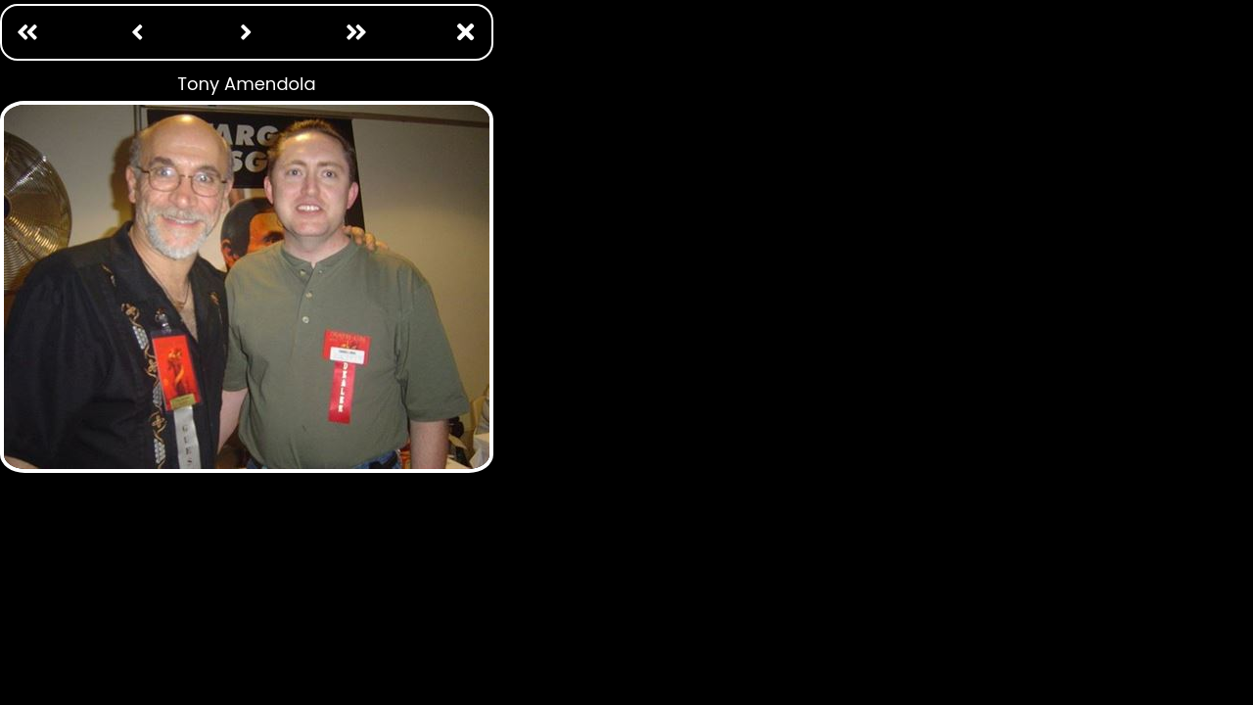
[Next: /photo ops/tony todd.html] (246, 32)
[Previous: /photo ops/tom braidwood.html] (137, 32)
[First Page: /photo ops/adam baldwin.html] (27, 32)
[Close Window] (466, 32)
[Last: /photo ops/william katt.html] (356, 32)
